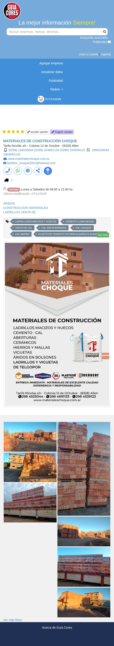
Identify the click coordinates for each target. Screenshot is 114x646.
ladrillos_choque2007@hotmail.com (31, 163)
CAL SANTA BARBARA (53, 227)
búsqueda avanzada (93, 37)
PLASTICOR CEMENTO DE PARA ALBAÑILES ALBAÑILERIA (72, 234)
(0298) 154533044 (20, 150)
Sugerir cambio (62, 132)
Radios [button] (56, 89)
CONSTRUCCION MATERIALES (25, 208)
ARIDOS (9, 203)
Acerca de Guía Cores (57, 627)
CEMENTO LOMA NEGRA (79, 221)
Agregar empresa (51, 63)
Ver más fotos (12, 620)
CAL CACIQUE (83, 227)
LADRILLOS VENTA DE (19, 212)
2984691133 (11, 154)
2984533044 (100, 150)
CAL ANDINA (22, 234)
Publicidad (102, 42)
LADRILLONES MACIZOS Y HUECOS (35, 221)
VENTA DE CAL (23, 227)
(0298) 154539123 (72, 150)
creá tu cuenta (88, 54)
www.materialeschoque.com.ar (29, 158)
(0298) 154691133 (46, 150)
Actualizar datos (52, 72)
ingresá (106, 54)
